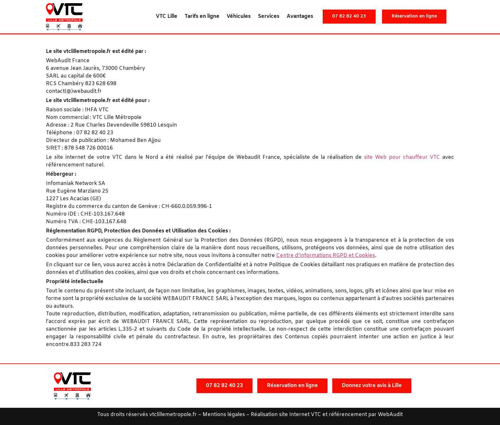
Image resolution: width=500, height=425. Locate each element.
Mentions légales (223, 414)
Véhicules (239, 16)
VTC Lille (166, 16)
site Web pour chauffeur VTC (402, 157)
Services (268, 16)
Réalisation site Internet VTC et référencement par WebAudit (327, 414)
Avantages (300, 16)
